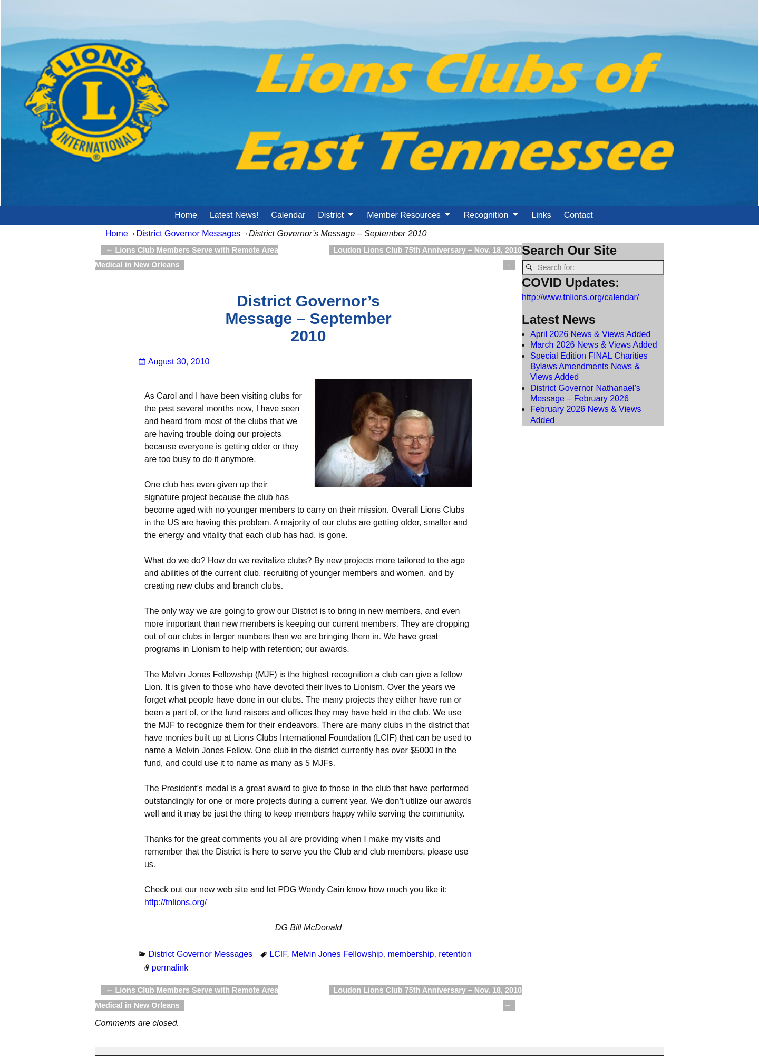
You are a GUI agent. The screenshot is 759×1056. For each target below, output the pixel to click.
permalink (170, 967)
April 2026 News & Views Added (590, 334)
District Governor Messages (188, 233)
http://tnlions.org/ (175, 902)
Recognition (486, 214)
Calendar (288, 214)
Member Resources (404, 214)
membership (410, 953)
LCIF (278, 953)
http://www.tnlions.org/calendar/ (580, 297)
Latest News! (234, 214)
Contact (578, 214)
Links (541, 214)
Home (185, 214)
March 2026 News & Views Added (593, 344)
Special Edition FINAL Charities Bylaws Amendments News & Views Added (589, 366)
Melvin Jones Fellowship (337, 953)
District (331, 214)
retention (455, 953)
